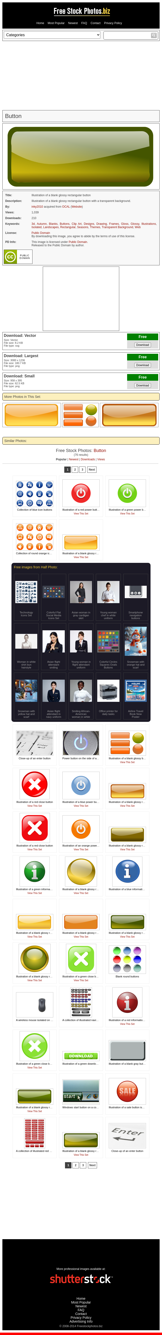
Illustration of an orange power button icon (86, 845)
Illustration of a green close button (82, 976)
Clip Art (76, 224)
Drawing (101, 224)
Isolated (37, 227)
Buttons (65, 224)
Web (137, 227)
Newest (73, 23)
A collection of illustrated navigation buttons (87, 1020)
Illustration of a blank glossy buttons (129, 758)
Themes (95, 227)
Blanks (53, 224)
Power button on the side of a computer (85, 758)
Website (77, 206)
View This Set (81, 513)
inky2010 (37, 206)
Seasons (82, 227)
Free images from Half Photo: (36, 567)
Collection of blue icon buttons (34, 509)
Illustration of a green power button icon (132, 509)
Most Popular (56, 23)
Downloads (88, 459)
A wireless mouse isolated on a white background (44, 1020)
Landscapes (51, 227)
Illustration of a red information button (130, 1020)
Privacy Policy (113, 23)
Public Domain (41, 233)
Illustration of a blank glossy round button (86, 889)
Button (100, 450)
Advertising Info (81, 1321)
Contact (95, 23)
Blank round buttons (127, 976)
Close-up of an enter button (34, 758)
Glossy (135, 224)
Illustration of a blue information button (131, 889)
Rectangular (68, 227)
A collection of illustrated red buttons (37, 1151)
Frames (114, 224)
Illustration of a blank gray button (128, 1063)
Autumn (42, 224)
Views (101, 459)
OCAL (66, 206)
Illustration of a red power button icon (83, 509)
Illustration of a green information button (39, 889)
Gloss (125, 224)
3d (33, 224)
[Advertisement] (81, 75)
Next (92, 469)
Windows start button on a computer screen (87, 1107)
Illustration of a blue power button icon (84, 802)
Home (40, 23)
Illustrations (148, 224)
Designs (89, 224)
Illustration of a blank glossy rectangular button (89, 553)
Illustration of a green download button (84, 1063)
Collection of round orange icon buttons (39, 553)
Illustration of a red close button (34, 802)
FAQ (84, 23)
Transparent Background (117, 227)
